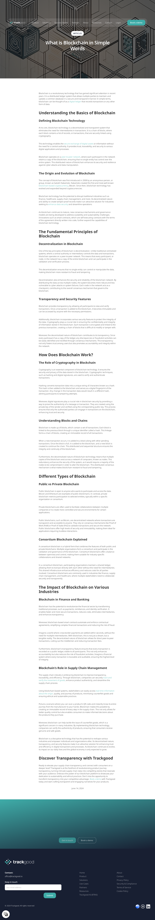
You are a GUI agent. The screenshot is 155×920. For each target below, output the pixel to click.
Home (82, 872)
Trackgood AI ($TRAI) (88, 894)
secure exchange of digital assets (78, 143)
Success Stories (61, 22)
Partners (75, 22)
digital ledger (75, 101)
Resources (96, 22)
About (85, 22)
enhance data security (58, 204)
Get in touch (67, 845)
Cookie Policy (122, 891)
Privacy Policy (123, 880)
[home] (17, 23)
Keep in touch (11, 882)
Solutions (47, 22)
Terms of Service (124, 887)
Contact (108, 22)
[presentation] (23, 895)
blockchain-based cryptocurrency (53, 185)
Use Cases (83, 883)
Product (35, 22)
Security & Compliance (127, 883)
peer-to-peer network (71, 157)
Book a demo (136, 22)
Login (118, 22)
